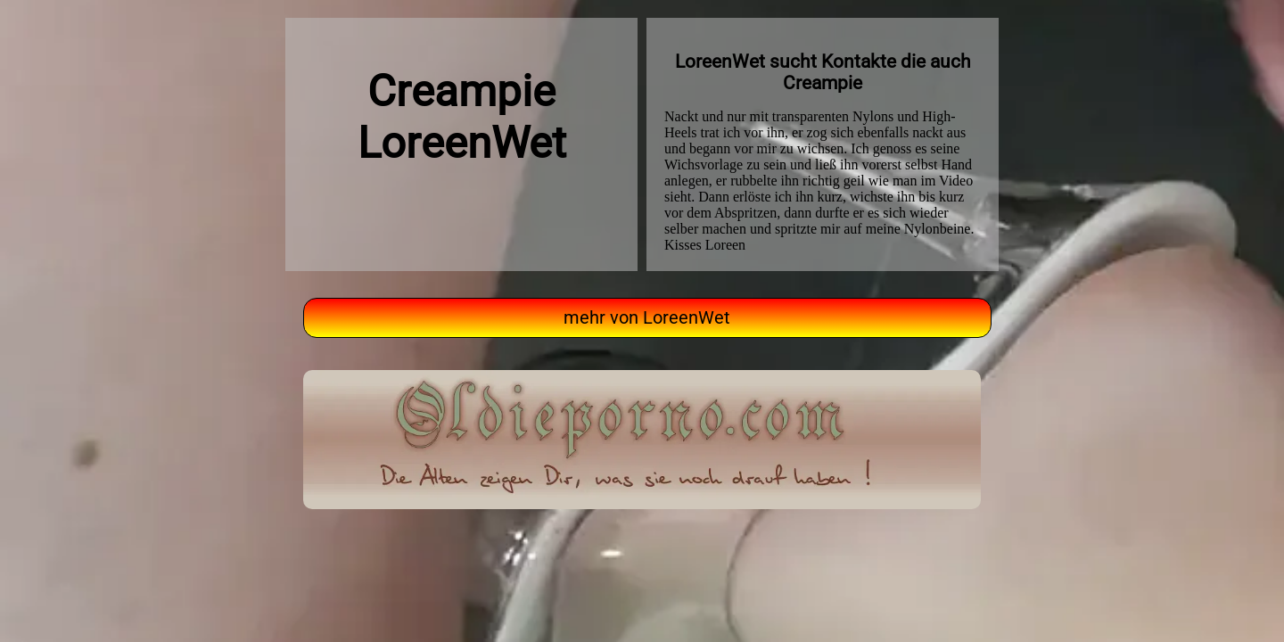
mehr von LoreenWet (647, 318)
